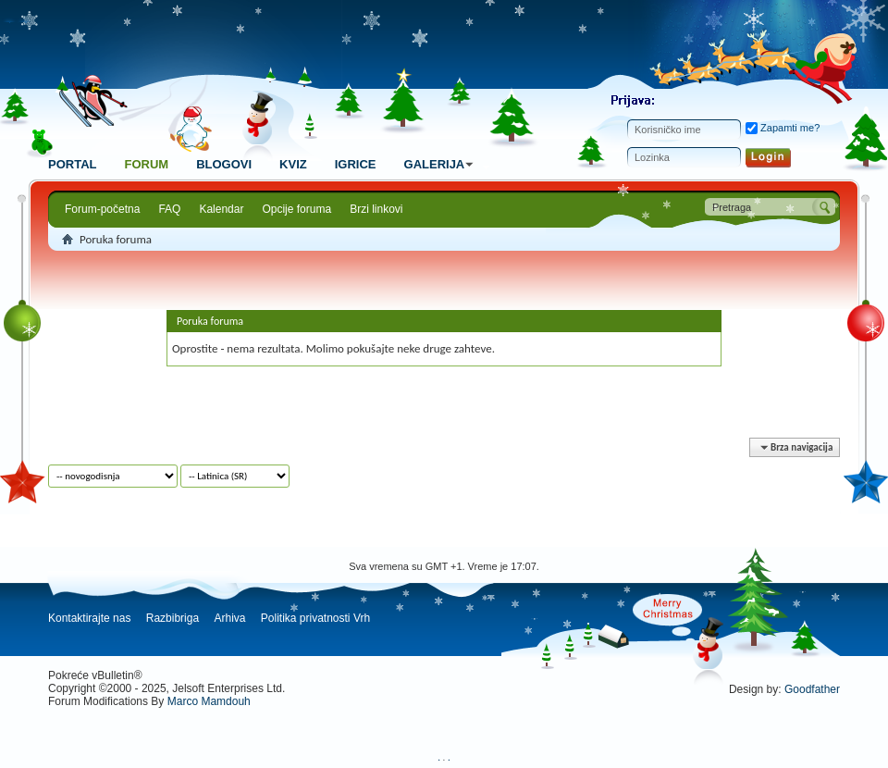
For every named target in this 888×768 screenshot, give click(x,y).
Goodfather (812, 689)
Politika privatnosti (306, 618)
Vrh (361, 618)
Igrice (355, 164)
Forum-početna (102, 209)
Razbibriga (172, 618)
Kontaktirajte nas (89, 618)
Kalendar (221, 209)
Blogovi (224, 164)
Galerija (441, 164)
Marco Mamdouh (209, 701)
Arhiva (229, 618)
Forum (146, 164)
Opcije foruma (296, 209)
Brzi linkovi (376, 209)
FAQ (169, 209)
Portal (72, 164)
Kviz (293, 164)
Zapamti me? (783, 127)
